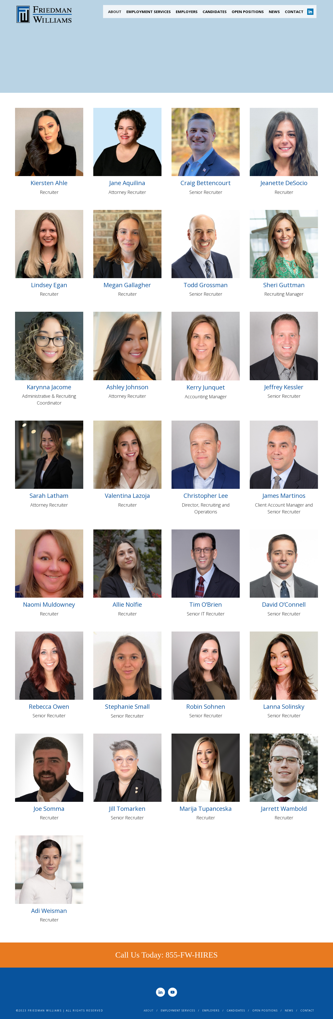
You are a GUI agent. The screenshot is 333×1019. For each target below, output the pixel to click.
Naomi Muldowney (49, 604)
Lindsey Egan (49, 285)
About (114, 11)
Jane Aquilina (127, 183)
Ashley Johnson (127, 387)
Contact (294, 11)
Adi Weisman (49, 910)
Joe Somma (49, 808)
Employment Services (148, 11)
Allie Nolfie (127, 604)
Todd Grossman (206, 285)
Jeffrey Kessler (283, 387)
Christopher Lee (206, 495)
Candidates (215, 11)
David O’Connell (284, 604)
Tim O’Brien (205, 604)
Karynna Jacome (49, 387)
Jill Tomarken (127, 808)
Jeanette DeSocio (284, 183)
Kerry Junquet (206, 387)
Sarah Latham (49, 495)
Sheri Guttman (284, 285)
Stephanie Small (127, 706)
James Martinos (284, 495)
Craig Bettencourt (206, 183)
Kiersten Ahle (49, 183)
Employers (187, 11)
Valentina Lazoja (127, 495)
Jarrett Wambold (284, 808)
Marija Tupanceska (206, 808)
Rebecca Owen (49, 706)
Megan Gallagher (127, 285)
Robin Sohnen (205, 706)
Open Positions (248, 11)
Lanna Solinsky (283, 706)
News (274, 11)
